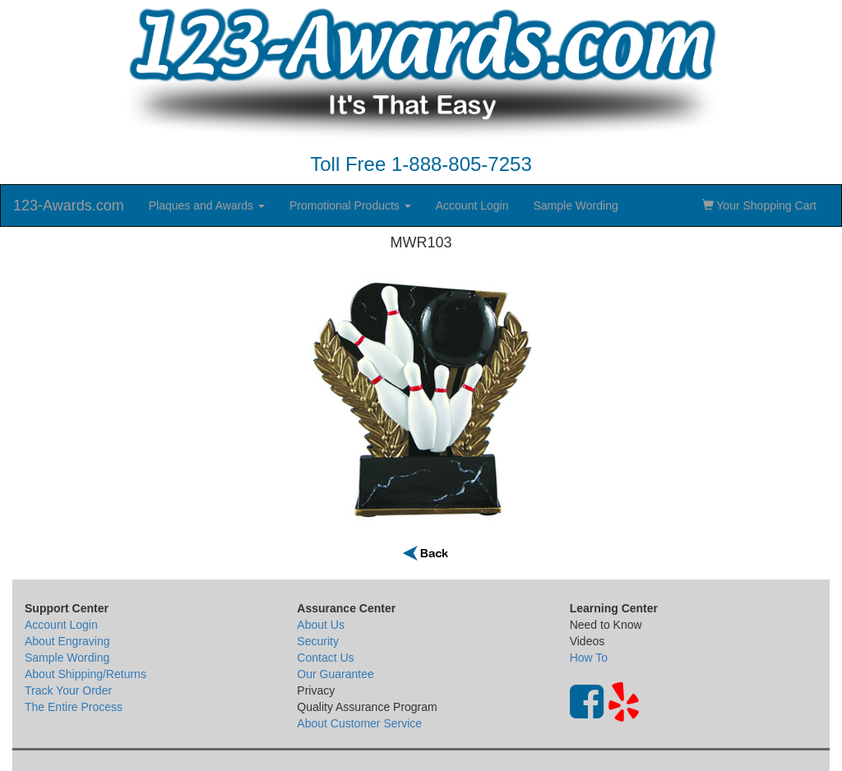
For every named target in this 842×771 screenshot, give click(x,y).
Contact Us (325, 657)
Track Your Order (68, 690)
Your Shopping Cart (759, 205)
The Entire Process (74, 706)
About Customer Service (359, 723)
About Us (321, 624)
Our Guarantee (335, 674)
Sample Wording (575, 205)
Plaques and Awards (207, 205)
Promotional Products (350, 205)
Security (318, 641)
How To (589, 657)
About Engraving (67, 641)
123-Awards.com (68, 205)
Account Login (472, 205)
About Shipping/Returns (85, 674)
